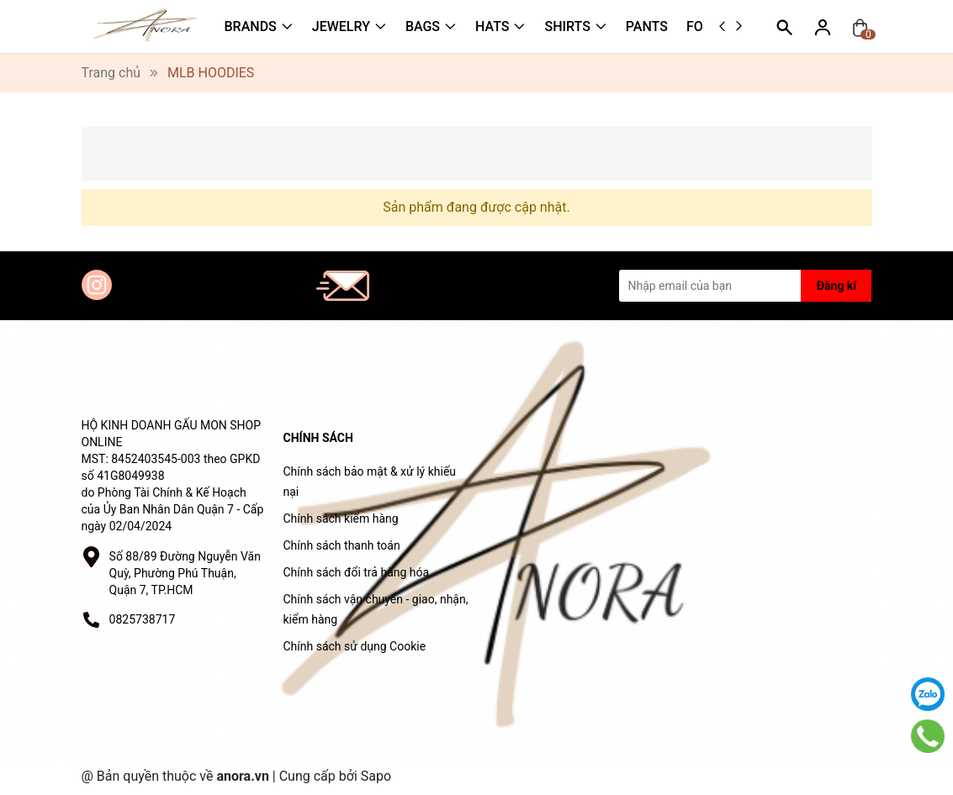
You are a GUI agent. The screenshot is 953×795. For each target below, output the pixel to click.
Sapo (376, 776)
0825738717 (142, 619)
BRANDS (251, 26)
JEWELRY (341, 26)
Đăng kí (836, 285)
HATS (492, 26)
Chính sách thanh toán (341, 545)
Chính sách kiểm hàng (341, 518)
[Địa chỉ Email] (745, 286)
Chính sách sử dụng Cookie (354, 646)
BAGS (422, 26)
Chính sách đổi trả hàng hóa (356, 572)
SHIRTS (567, 26)
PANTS (647, 26)
